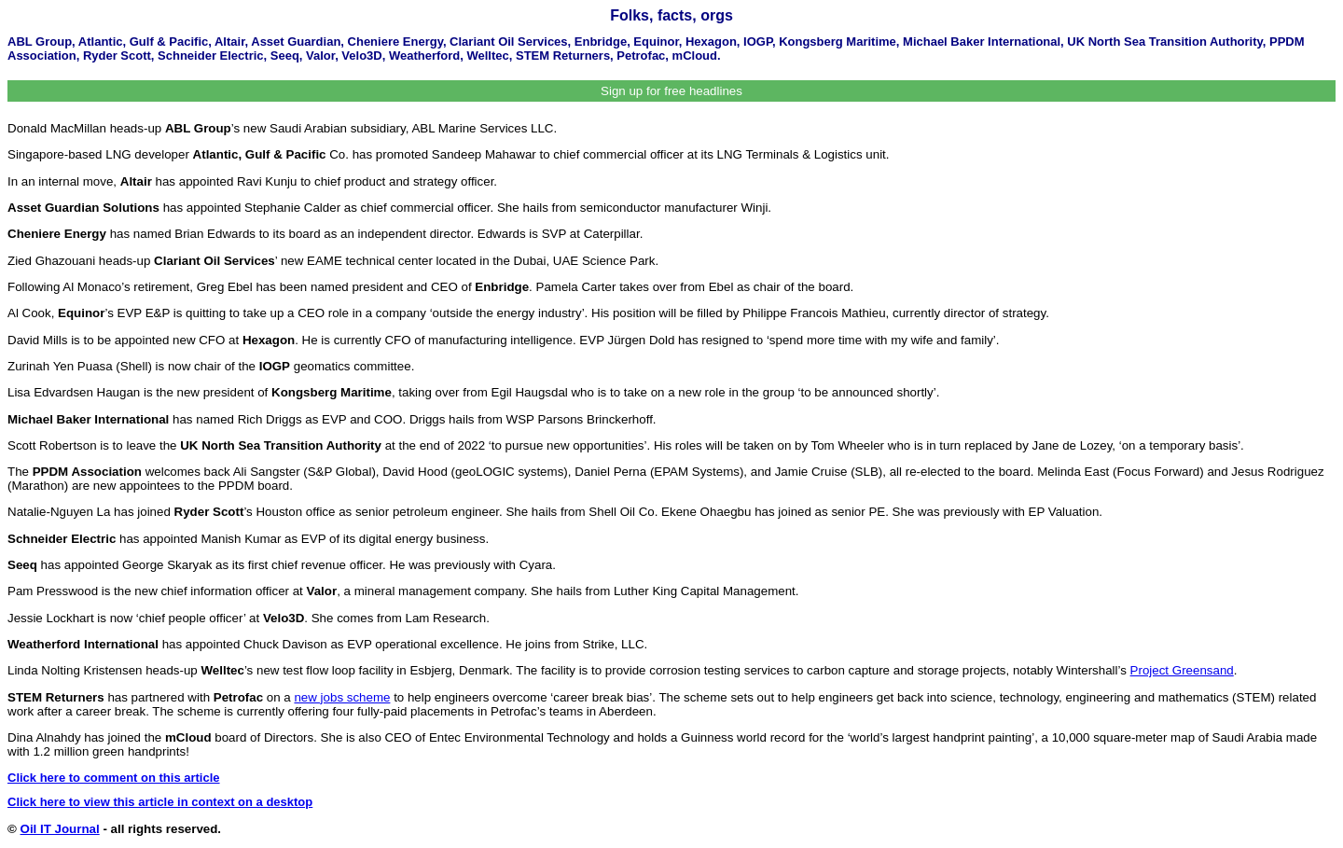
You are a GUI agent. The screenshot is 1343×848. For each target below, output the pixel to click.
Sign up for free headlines (671, 91)
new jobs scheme (342, 697)
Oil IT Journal (60, 829)
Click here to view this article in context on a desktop (159, 802)
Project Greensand (1182, 670)
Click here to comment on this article (113, 778)
